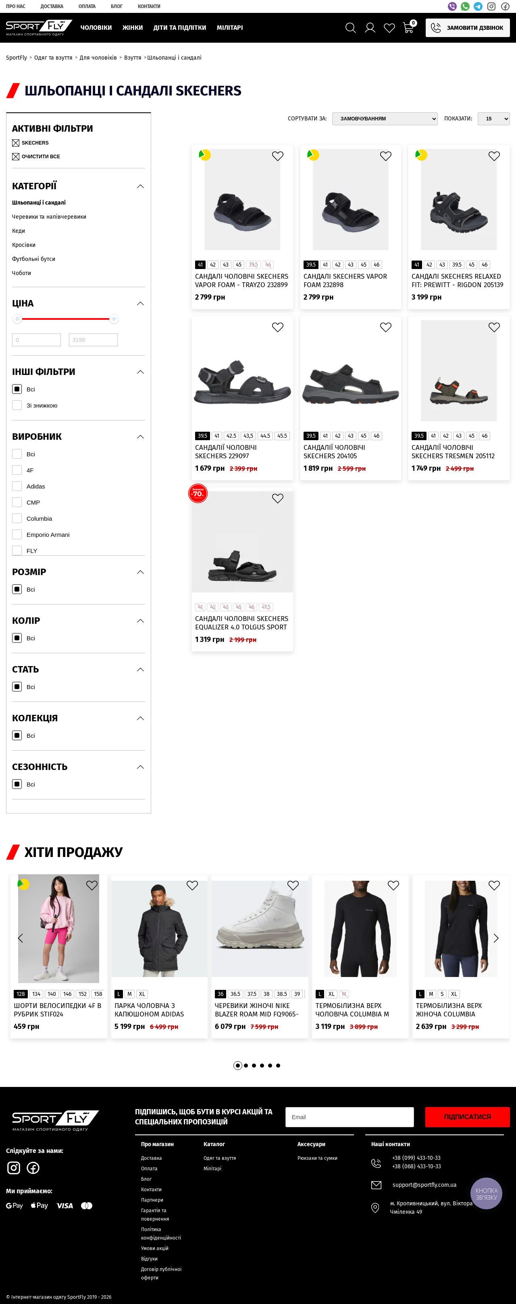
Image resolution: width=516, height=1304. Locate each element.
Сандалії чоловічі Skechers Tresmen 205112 (453, 451)
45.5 (282, 436)
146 (67, 994)
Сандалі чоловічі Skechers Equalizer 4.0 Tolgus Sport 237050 (241, 623)
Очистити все (36, 156)
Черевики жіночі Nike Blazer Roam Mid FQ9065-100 (257, 1010)
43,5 (248, 436)
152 (83, 994)
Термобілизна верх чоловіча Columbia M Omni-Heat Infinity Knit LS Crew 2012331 (360, 1010)
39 (297, 994)
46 (376, 264)
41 (200, 264)
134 (36, 994)
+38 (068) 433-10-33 (416, 1166)
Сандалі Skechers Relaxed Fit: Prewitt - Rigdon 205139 (458, 280)
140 (52, 994)
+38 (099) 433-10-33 (416, 1158)
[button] (496, 938)
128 (21, 994)
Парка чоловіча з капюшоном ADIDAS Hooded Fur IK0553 (149, 1010)
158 (98, 994)
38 (267, 994)
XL (142, 994)
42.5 (231, 436)
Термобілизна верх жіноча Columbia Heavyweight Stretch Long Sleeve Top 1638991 (456, 1010)
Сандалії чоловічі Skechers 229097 (226, 451)
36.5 (235, 994)
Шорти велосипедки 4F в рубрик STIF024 (57, 1010)
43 (226, 264)
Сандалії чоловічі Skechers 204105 (334, 451)
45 (238, 264)
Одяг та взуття (220, 1158)
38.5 (282, 994)
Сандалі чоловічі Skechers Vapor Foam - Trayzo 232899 (241, 280)
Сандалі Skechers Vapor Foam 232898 (345, 280)
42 (213, 264)
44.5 (265, 436)
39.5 (311, 264)
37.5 (252, 994)
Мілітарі (212, 1169)
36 (220, 994)
